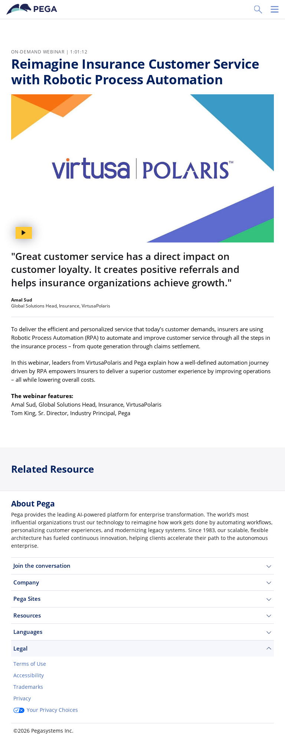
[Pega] (33, 9)
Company (142, 582)
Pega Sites (142, 598)
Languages (142, 632)
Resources (142, 615)
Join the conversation (142, 565)
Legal (142, 648)
